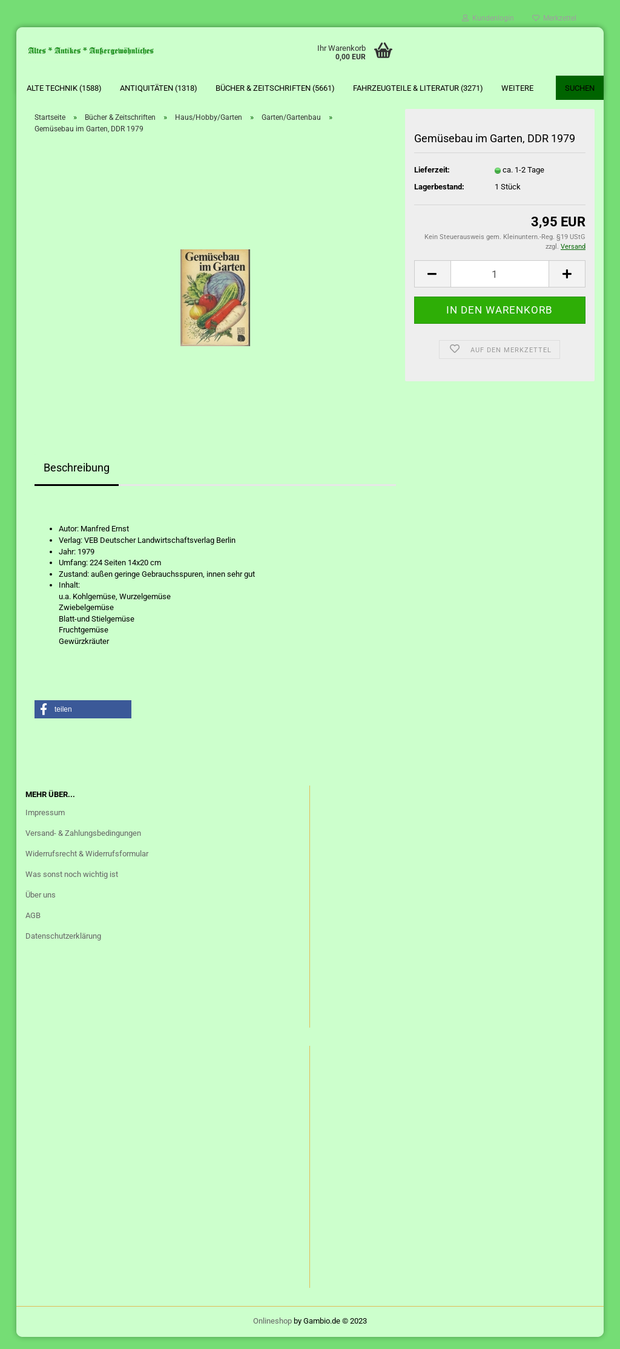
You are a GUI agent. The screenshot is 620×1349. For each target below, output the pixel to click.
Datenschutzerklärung (63, 948)
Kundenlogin (488, 18)
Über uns (40, 906)
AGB (33, 927)
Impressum (45, 824)
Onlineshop (272, 1333)
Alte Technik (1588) (64, 88)
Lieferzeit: (432, 181)
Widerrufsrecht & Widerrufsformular (86, 865)
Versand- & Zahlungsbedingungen (83, 845)
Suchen (580, 88)
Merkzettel (554, 18)
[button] (83, 721)
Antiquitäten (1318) (158, 88)
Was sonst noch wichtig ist (71, 886)
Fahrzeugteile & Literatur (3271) (418, 88)
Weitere (517, 88)
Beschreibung (77, 479)
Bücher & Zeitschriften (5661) (275, 88)
